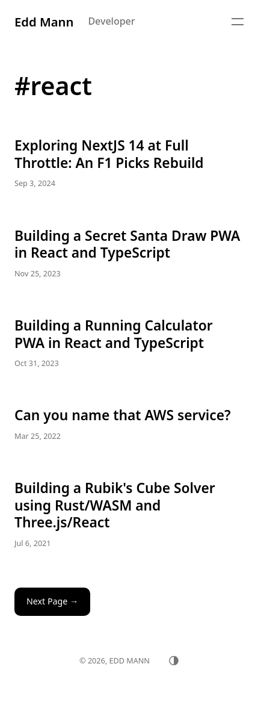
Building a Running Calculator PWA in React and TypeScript (129, 343)
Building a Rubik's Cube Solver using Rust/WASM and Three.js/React (129, 514)
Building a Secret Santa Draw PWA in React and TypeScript (129, 253)
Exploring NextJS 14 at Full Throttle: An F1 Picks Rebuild (129, 163)
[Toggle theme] (174, 660)
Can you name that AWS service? (129, 425)
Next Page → (52, 601)
